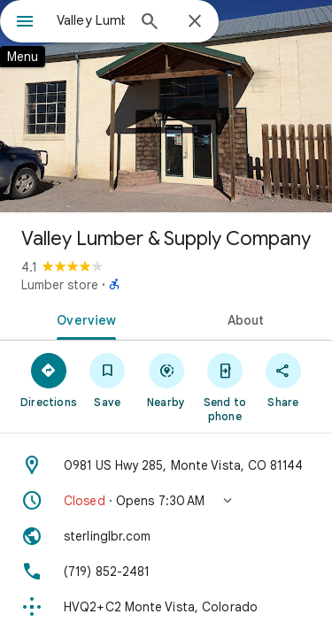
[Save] (107, 379)
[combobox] (91, 20)
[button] (166, 500)
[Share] (283, 379)
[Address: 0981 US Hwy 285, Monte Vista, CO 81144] (166, 465)
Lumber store (59, 285)
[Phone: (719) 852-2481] (166, 571)
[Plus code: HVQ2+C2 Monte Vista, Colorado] (166, 607)
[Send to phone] (225, 386)
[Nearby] (165, 379)
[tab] (83, 318)
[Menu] (25, 23)
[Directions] (48, 379)
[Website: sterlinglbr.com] (166, 536)
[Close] (195, 22)
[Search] (149, 23)
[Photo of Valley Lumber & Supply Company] (166, 106)
